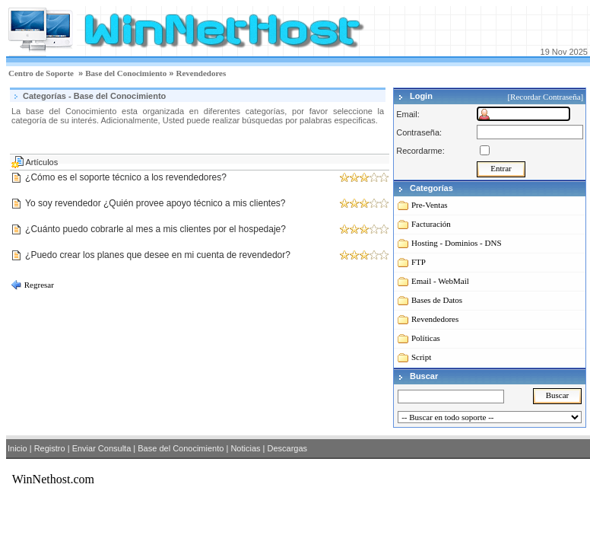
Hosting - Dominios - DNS (456, 242)
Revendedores (201, 73)
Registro (49, 448)
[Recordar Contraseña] (546, 96)
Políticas (425, 337)
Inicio (17, 448)
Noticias (245, 448)
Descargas (287, 448)
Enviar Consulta (102, 448)
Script (421, 357)
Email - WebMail (440, 280)
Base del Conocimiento (126, 73)
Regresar (38, 284)
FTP (418, 261)
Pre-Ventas (429, 204)
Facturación (431, 223)
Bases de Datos (436, 299)
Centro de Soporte (41, 73)
